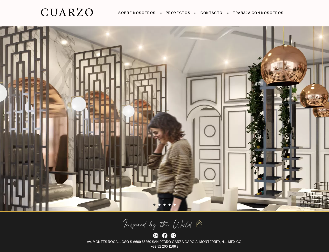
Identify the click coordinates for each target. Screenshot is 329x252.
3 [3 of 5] (164, 205)
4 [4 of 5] (169, 205)
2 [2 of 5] (159, 205)
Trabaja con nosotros (258, 13)
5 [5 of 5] (175, 205)
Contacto (211, 13)
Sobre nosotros (136, 13)
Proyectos (178, 13)
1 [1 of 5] (154, 205)
